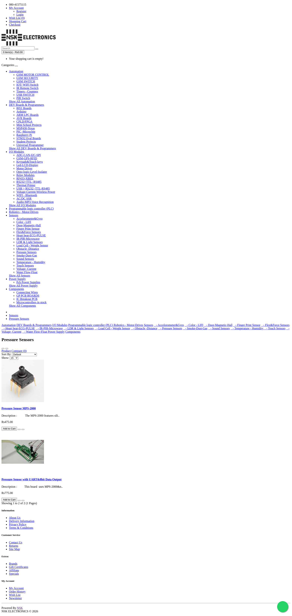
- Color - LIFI (194, 325)
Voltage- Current (26, 268)
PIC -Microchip (25, 131)
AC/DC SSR (23, 198)
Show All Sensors (19, 275)
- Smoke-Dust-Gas (195, 328)
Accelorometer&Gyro (29, 218)
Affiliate (14, 570)
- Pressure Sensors (170, 328)
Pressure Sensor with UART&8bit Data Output (31, 479)
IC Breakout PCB (26, 299)
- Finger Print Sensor (246, 325)
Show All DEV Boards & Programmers (32, 148)
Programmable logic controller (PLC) (31, 208)
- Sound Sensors (219, 328)
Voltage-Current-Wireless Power (35, 191)
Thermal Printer (25, 185)
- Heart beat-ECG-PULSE (18, 328)
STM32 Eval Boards (28, 138)
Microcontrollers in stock (31, 302)
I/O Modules (16, 151)
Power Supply (17, 278)
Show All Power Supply (23, 285)
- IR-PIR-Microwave (49, 328)
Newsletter (15, 598)
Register (21, 11)
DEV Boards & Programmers (26, 104)
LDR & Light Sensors (29, 242)
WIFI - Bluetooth (26, 195)
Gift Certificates (18, 567)
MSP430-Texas (25, 128)
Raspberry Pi (24, 135)
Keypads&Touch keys (29, 161)
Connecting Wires (27, 292)
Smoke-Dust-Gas (26, 255)
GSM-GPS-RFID (26, 158)
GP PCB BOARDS (27, 295)
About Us (14, 517)
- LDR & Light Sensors (79, 328)
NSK (20, 607)
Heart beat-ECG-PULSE (31, 235)
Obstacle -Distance (27, 248)
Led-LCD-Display (27, 165)
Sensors (13, 215)
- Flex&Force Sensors (275, 325)
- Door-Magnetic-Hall (218, 325)
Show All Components (22, 305)
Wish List (14, 594)
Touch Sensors (25, 265)
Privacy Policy (17, 524)
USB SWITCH (25, 94)
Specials (14, 573)
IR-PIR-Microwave (27, 238)
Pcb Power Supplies (28, 282)
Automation (16, 71)
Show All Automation (22, 101)
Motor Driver (24, 168)
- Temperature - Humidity (247, 328)
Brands (13, 563)
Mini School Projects (29, 124)
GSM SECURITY (27, 78)
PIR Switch (23, 98)
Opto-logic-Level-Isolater (31, 171)
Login (19, 14)
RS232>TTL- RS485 (29, 181)
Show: (5, 357)
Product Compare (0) (14, 350)
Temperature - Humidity (30, 262)
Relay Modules (25, 175)
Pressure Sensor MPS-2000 (18, 408)
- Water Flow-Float (35, 331)
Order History (17, 591)
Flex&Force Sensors (28, 232)
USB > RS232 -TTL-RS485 (33, 188)
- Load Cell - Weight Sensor (112, 328)
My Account (16, 588)
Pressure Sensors (26, 252)
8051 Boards (23, 108)
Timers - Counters (27, 91)
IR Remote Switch (27, 88)
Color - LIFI (23, 222)
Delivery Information (21, 521)
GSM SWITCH (25, 81)
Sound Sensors (25, 258)
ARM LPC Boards (27, 114)
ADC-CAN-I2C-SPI (28, 155)
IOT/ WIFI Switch (27, 84)
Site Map (14, 549)
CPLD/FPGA (24, 121)
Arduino (21, 111)
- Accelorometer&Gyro (169, 325)
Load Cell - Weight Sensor (32, 245)
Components (16, 289)
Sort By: (6, 354)
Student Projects (26, 141)
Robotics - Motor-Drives (23, 212)
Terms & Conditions (21, 527)
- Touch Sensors (274, 328)
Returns (13, 545)
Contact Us (15, 542)
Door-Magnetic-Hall (28, 225)
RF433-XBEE (24, 178)
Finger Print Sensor (27, 228)
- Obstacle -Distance (144, 328)
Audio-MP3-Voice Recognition (35, 201)
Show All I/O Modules (22, 205)
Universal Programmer (30, 145)
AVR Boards (23, 118)
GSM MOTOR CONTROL (32, 74)
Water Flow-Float (26, 272)
